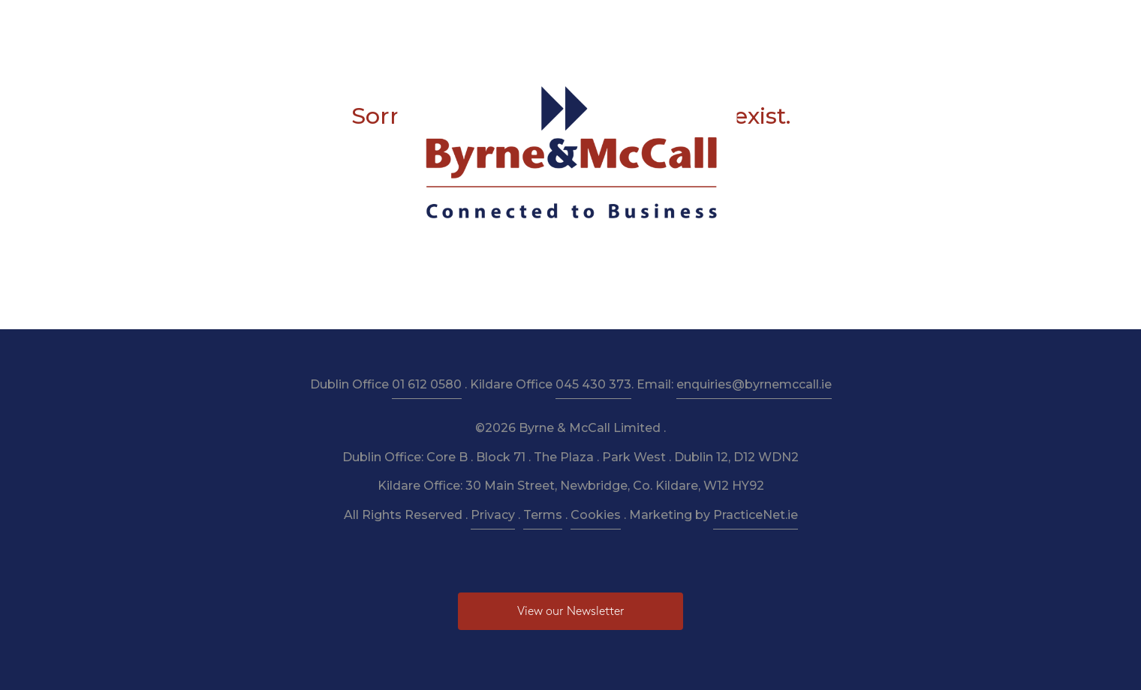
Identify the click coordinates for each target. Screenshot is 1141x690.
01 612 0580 (427, 384)
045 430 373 (593, 384)
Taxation (479, 23)
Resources (551, 23)
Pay (799, 23)
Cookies (595, 515)
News (754, 23)
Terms (542, 515)
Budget (698, 23)
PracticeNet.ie (755, 515)
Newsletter (629, 23)
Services (414, 23)
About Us (346, 23)
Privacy (493, 515)
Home (283, 23)
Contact (853, 23)
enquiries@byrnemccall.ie (754, 384)
